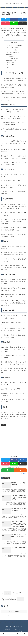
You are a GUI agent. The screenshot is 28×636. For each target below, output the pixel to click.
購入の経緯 (11, 62)
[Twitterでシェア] (5, 19)
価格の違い (11, 56)
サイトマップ (7, 631)
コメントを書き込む (14, 611)
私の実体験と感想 (11, 60)
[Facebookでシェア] (14, 19)
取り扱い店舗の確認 (13, 58)
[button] (22, 23)
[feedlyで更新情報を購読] (7, 470)
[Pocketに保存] (5, 23)
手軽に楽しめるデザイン (14, 47)
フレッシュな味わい (13, 50)
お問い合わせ (20, 631)
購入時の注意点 (11, 54)
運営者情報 (7, 629)
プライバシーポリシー (20, 629)
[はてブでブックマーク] (22, 19)
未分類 (4, 424)
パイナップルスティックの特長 (14, 45)
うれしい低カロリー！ (14, 52)
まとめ (8, 67)
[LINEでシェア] (14, 23)
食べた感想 (11, 64)
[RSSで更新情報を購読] (20, 470)
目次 (12, 42)
